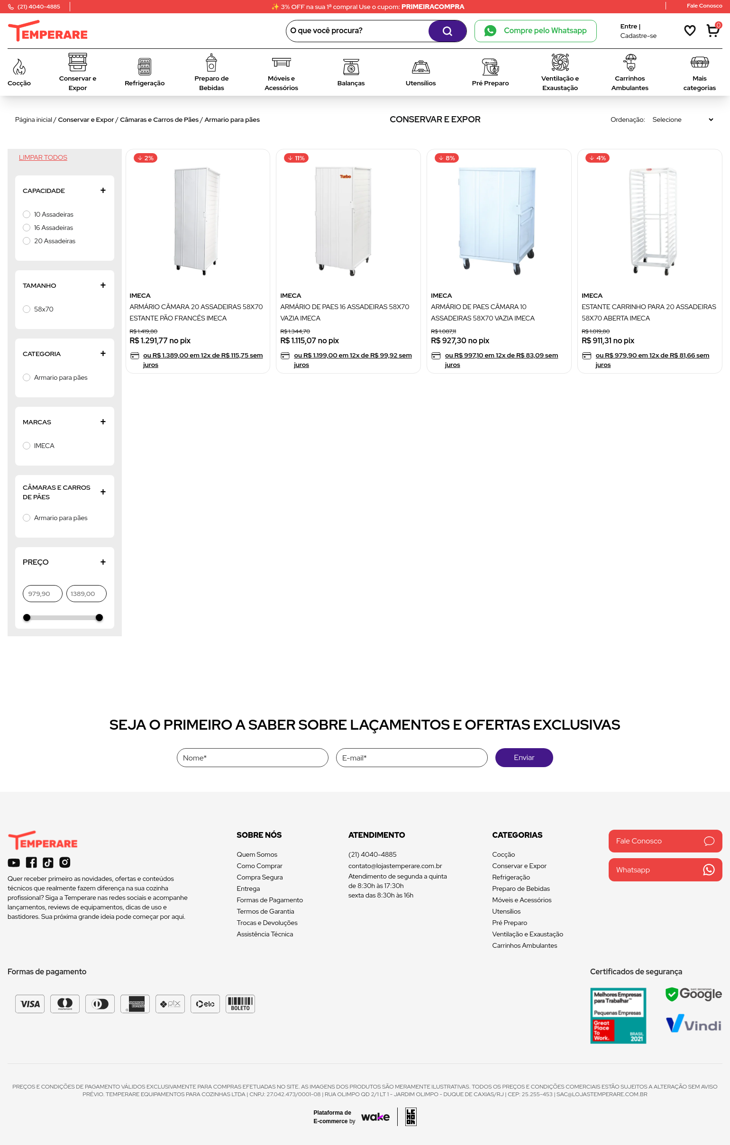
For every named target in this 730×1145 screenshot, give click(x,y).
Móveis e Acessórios (522, 900)
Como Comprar (260, 865)
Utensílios (507, 911)
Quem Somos (257, 854)
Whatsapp (665, 870)
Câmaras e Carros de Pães (159, 119)
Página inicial (33, 119)
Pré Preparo (510, 922)
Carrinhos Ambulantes (525, 945)
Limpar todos (43, 157)
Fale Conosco (665, 841)
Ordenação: (628, 119)
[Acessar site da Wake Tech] (337, 1117)
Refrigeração (511, 877)
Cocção (504, 854)
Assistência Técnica (265, 934)
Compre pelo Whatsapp (535, 31)
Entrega (248, 888)
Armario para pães (232, 119)
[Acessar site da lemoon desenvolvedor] (407, 1117)
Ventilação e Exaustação (528, 934)
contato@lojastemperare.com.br (395, 865)
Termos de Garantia (265, 911)
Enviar (524, 757)
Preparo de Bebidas (521, 888)
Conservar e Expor (86, 119)
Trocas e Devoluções (267, 922)
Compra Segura (260, 877)
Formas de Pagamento (270, 900)
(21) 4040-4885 (372, 854)
